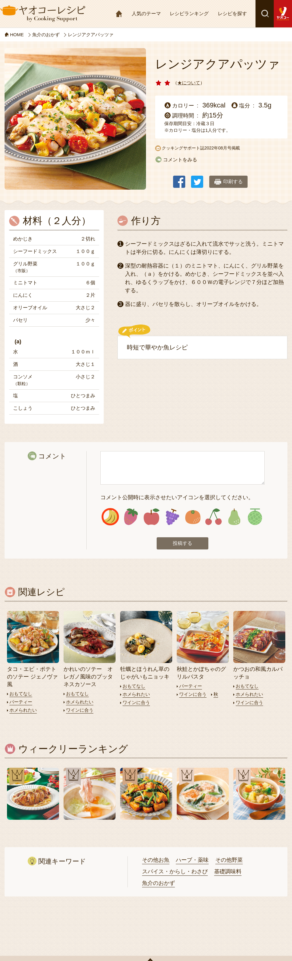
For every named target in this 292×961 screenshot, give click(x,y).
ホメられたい (23, 710)
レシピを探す (232, 13)
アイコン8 (255, 516)
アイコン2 (131, 516)
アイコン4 (172, 516)
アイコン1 (110, 516)
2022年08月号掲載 (222, 148)
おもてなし (20, 693)
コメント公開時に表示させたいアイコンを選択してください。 (177, 497)
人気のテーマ (146, 13)
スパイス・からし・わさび (175, 871)
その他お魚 (155, 860)
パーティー (20, 701)
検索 (264, 13)
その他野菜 (229, 860)
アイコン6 (213, 516)
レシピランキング (189, 13)
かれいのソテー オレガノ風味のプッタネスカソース (88, 676)
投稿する (182, 543)
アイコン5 (193, 516)
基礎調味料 (228, 871)
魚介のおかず (158, 883)
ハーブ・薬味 (192, 860)
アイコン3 (152, 516)
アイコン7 (234, 516)
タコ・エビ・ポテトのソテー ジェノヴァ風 (32, 676)
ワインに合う (79, 710)
